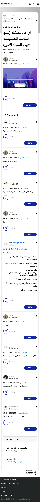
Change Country (8, 495)
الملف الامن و (23, 64)
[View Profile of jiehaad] (11, 376)
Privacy (4, 487)
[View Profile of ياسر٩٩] (11, 346)
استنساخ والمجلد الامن (16, 448)
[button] (33, 59)
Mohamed (10, 459)
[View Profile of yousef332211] (13, 407)
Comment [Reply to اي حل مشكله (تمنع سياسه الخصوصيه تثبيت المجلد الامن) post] (29, 105)
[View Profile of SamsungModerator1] (19, 243)
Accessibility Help (8, 479)
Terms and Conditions (10, 483)
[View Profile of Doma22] (11, 58)
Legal (3, 491)
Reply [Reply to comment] (30, 143)
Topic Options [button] (33, 21)
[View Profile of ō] (9, 121)
